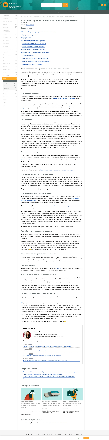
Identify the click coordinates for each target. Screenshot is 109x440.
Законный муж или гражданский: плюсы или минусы (39, 32)
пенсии (59, 268)
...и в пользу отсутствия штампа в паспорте (36, 61)
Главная (23, 16)
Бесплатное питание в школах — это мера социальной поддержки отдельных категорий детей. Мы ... (72, 411)
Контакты (37, 434)
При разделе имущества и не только (34, 43)
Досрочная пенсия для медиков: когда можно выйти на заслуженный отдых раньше (47, 346)
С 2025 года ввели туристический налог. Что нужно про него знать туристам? (45, 360)
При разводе (26, 38)
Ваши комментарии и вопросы (32, 64)
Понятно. (86, 438)
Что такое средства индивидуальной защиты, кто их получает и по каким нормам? (30, 404)
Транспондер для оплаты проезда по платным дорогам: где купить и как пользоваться (51, 403)
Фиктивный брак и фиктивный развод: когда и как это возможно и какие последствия (51, 372)
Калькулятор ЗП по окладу (37, 12)
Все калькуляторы (19, 12)
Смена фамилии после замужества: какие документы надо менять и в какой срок (49, 376)
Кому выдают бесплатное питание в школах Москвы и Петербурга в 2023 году (72, 403)
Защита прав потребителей (6, 31)
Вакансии (58, 434)
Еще (30, 344)
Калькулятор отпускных (72, 12)
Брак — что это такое (30, 379)
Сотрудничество (48, 434)
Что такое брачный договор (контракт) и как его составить (42, 374)
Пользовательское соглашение (73, 434)
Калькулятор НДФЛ (55, 12)
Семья (27, 16)
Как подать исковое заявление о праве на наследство (57, 170)
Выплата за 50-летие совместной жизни (35, 58)
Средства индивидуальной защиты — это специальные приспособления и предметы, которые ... (30, 413)
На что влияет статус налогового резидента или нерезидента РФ (42, 355)
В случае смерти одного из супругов (34, 41)
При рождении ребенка (30, 35)
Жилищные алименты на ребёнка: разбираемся (37, 351)
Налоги (31, 353)
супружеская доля (26, 159)
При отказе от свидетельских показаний (35, 52)
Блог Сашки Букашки (90, 12)
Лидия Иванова (30, 24)
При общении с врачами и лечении (33, 49)
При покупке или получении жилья (33, 46)
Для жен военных (28, 55)
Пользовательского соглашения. (58, 423)
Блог (4, 105)
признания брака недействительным (63, 98)
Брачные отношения (35, 16)
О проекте (29, 434)
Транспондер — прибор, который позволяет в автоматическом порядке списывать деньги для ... (50, 411)
